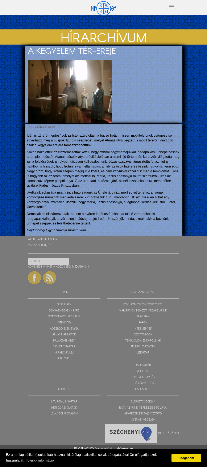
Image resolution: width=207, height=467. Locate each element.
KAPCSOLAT (143, 389)
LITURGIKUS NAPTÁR (64, 402)
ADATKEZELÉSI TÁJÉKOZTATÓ (143, 414)
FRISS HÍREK (64, 305)
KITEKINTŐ (64, 323)
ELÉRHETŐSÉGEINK (143, 402)
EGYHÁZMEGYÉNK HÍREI (64, 311)
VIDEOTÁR (142, 371)
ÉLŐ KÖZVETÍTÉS (143, 383)
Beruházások (168, 433)
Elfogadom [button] (186, 458)
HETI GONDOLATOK (64, 408)
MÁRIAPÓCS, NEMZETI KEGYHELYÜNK (143, 311)
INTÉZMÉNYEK (143, 329)
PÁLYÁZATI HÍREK (64, 341)
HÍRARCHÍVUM (64, 353)
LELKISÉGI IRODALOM (64, 414)
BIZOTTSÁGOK (143, 335)
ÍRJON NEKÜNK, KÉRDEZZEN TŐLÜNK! (143, 408)
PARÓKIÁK (142, 317)
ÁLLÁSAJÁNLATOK (64, 335)
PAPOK (143, 323)
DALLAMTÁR (143, 365)
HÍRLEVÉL (64, 359)
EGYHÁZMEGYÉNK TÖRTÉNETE (142, 305)
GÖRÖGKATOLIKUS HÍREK (64, 317)
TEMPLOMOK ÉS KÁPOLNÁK (143, 341)
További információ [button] (40, 460)
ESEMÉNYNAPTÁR (64, 347)
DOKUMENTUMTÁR (143, 377)
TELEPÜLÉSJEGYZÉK (143, 347)
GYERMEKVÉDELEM (143, 420)
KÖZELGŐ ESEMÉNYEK (64, 329)
